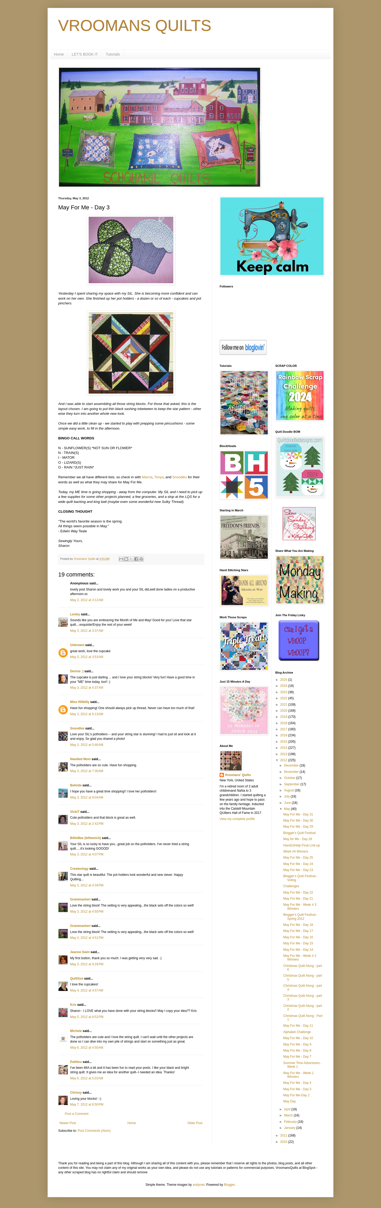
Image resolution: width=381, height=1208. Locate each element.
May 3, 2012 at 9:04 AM (86, 797)
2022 (284, 698)
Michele (76, 1031)
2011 (284, 1135)
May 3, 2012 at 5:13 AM (86, 714)
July (287, 796)
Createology (79, 869)
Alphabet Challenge (297, 1032)
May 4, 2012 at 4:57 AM (86, 990)
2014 (284, 748)
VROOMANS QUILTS (134, 25)
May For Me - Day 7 (297, 1056)
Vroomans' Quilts (238, 775)
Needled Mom (80, 759)
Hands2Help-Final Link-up (301, 845)
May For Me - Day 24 (298, 864)
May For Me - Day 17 (298, 931)
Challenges (291, 886)
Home (59, 54)
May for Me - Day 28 (297, 839)
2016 (284, 735)
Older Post (194, 1123)
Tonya (159, 477)
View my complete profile (237, 819)
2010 (284, 1142)
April (287, 1109)
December (292, 765)
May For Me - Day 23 (298, 870)
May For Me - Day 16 (298, 937)
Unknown (77, 645)
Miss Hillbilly (79, 702)
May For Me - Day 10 (298, 1038)
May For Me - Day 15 (298, 943)
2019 (284, 717)
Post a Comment (76, 1114)
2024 (284, 686)
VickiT (74, 812)
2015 (284, 741)
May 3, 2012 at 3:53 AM (86, 657)
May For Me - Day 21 (298, 898)
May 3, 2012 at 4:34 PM (86, 885)
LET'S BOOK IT (85, 54)
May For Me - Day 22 (298, 892)
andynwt (199, 1185)
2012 (284, 760)
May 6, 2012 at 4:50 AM (86, 1047)
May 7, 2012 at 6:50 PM (86, 1104)
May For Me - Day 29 (298, 826)
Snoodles (179, 477)
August (289, 790)
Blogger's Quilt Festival (299, 833)
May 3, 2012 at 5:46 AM (86, 745)
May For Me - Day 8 (297, 1050)
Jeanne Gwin (80, 952)
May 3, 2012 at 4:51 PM (86, 938)
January (290, 1128)
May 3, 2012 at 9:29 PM (86, 964)
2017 (284, 729)
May (287, 809)
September (292, 784)
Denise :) (77, 671)
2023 (284, 692)
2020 (284, 711)
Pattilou (76, 1062)
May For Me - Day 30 (298, 820)
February (290, 1122)
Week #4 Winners (295, 851)
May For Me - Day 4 (297, 1083)
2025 (284, 680)
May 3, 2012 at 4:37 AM (86, 687)
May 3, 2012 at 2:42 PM (86, 824)
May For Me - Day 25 (298, 857)
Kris (73, 1005)
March (289, 1115)
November (292, 772)
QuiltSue (76, 978)
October (290, 778)
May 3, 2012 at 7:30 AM (86, 771)
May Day (289, 1101)
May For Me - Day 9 (297, 1044)
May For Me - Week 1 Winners (298, 1075)
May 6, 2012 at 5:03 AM (86, 1078)
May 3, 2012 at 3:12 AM (86, 600)
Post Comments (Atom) (94, 1131)
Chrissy (76, 1092)
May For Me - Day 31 (298, 814)
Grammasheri (80, 899)
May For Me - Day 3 (297, 1089)
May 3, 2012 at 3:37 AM (86, 631)
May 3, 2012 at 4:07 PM (86, 854)
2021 (284, 704)
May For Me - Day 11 (298, 1025)
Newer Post (68, 1123)
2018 (284, 723)
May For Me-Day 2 (296, 1095)
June (288, 803)
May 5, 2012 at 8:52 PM (86, 1017)
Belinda (75, 785)
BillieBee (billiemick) (85, 838)
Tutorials (113, 54)
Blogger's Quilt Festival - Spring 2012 (300, 916)
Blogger (229, 1185)
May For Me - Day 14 (298, 950)
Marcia (147, 477)
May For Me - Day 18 (298, 925)
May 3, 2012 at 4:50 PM (86, 911)
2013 (284, 754)
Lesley (75, 614)
